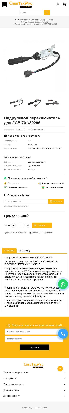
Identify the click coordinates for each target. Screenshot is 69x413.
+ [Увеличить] (28, 225)
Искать (47, 12)
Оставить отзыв (36, 129)
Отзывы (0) (24, 251)
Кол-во (7, 225)
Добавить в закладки (16, 232)
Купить (42, 225)
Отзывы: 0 (20, 129)
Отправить (34, 347)
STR (29, 141)
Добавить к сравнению (41, 232)
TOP (60, 369)
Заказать (57, 201)
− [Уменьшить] (13, 225)
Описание (9, 251)
